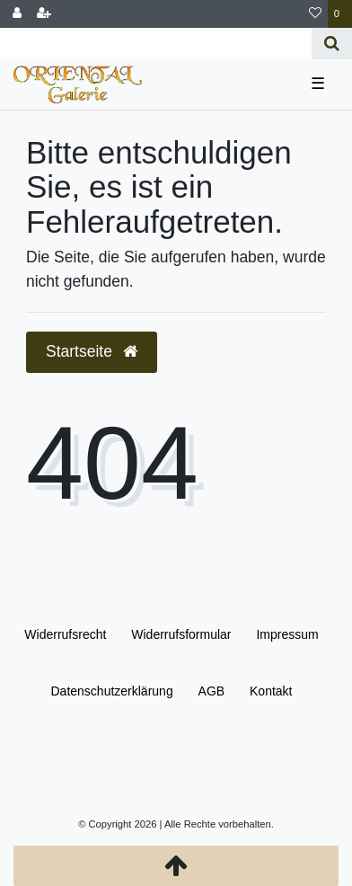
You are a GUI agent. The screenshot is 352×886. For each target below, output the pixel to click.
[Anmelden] (17, 14)
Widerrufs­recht (65, 634)
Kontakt (271, 691)
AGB (211, 691)
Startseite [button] (91, 351)
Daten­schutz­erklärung (111, 691)
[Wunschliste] (315, 14)
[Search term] (156, 43)
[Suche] (332, 43)
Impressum (287, 634)
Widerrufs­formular (181, 634)
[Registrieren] (44, 14)
